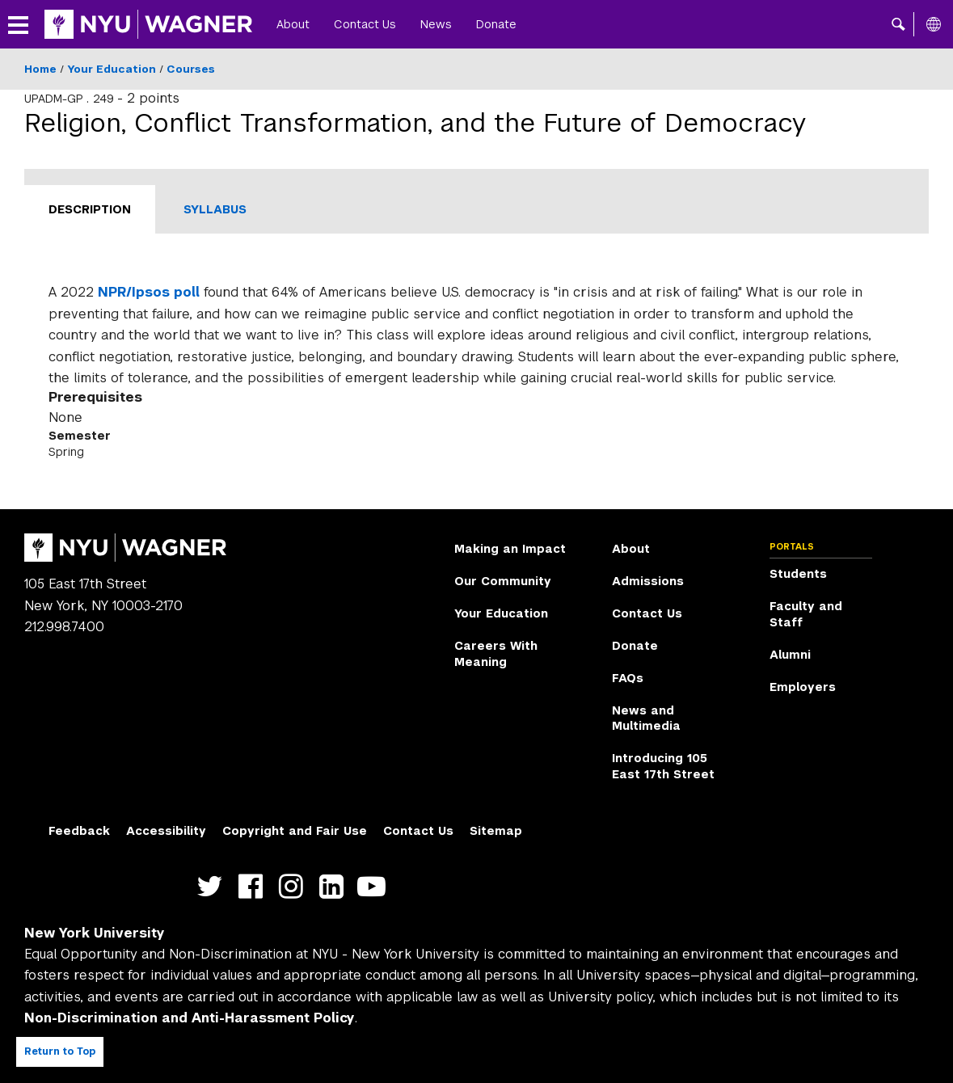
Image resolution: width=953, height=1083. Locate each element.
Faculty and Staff (806, 614)
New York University (94, 933)
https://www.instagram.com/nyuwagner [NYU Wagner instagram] (294, 886)
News (436, 24)
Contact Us (365, 24)
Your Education (111, 69)
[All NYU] (933, 24)
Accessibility (166, 831)
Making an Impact (510, 549)
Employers (803, 687)
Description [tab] (89, 209)
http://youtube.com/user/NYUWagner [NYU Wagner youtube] (375, 886)
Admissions (648, 581)
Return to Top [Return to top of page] (59, 1051)
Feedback (79, 831)
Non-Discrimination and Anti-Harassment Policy (189, 1017)
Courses (191, 69)
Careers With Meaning (496, 653)
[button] (898, 24)
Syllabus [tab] (215, 209)
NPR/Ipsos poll (149, 292)
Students (798, 574)
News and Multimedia (646, 718)
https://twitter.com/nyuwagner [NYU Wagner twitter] (214, 886)
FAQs (627, 678)
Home (40, 69)
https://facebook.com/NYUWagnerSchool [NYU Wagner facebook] (254, 886)
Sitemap (496, 831)
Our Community (502, 581)
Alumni (790, 654)
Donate (496, 24)
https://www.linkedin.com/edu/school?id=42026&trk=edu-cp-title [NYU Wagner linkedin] (335, 886)
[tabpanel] (476, 371)
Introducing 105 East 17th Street (663, 766)
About (293, 24)
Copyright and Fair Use (294, 831)
